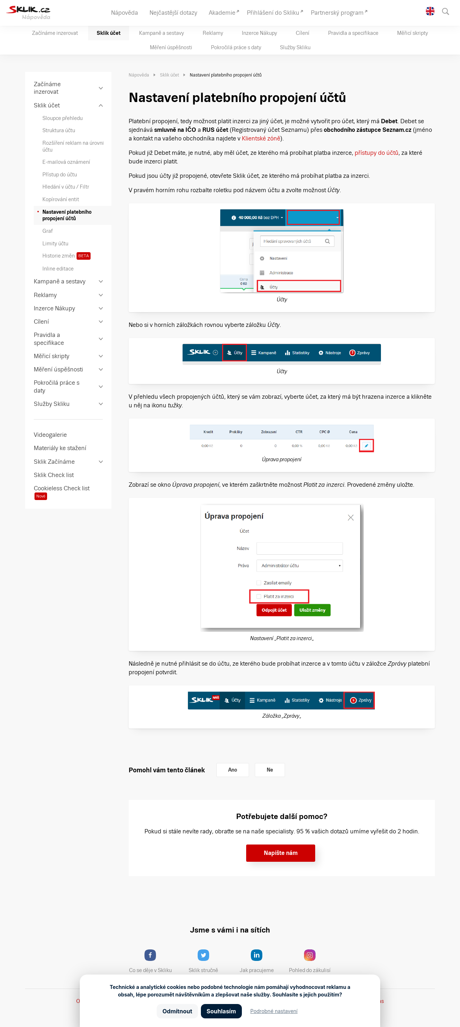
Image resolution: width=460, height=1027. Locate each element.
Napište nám (281, 853)
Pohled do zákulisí (312, 961)
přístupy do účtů (377, 152)
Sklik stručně (209, 961)
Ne (270, 770)
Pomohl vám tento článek (167, 770)
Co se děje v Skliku (152, 961)
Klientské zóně (261, 138)
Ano (232, 770)
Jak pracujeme (261, 961)
